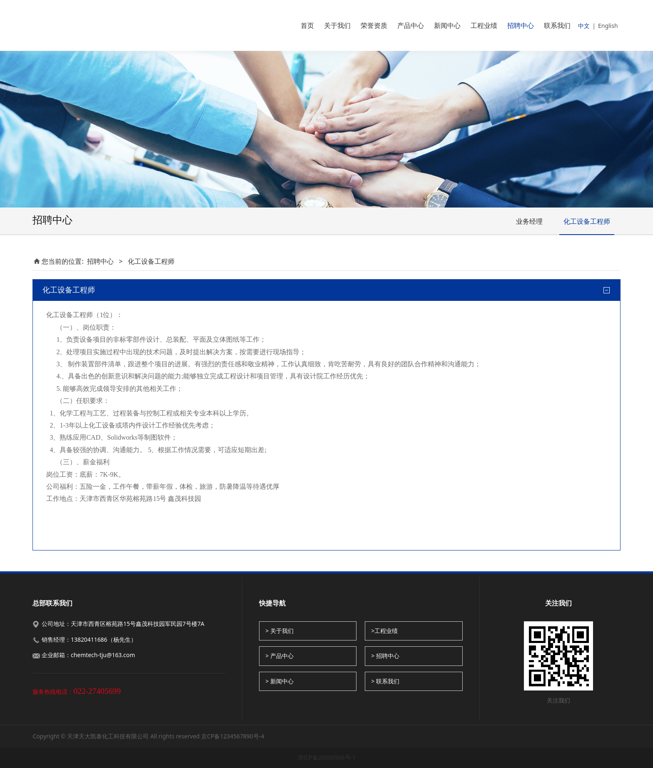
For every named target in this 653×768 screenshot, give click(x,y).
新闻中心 (447, 25)
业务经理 (529, 221)
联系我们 (557, 25)
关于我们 (337, 25)
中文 (584, 26)
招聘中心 (520, 25)
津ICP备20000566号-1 (326, 757)
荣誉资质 (374, 25)
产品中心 (410, 25)
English (608, 26)
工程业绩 (484, 25)
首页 (307, 25)
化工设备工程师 (586, 221)
